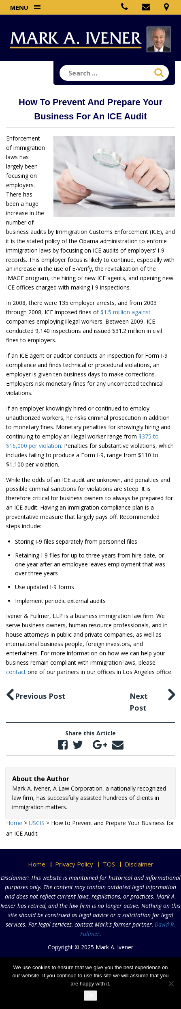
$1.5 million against (125, 312)
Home (36, 864)
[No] (171, 983)
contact (16, 672)
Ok (90, 995)
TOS (109, 864)
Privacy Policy (74, 864)
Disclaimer (139, 864)
